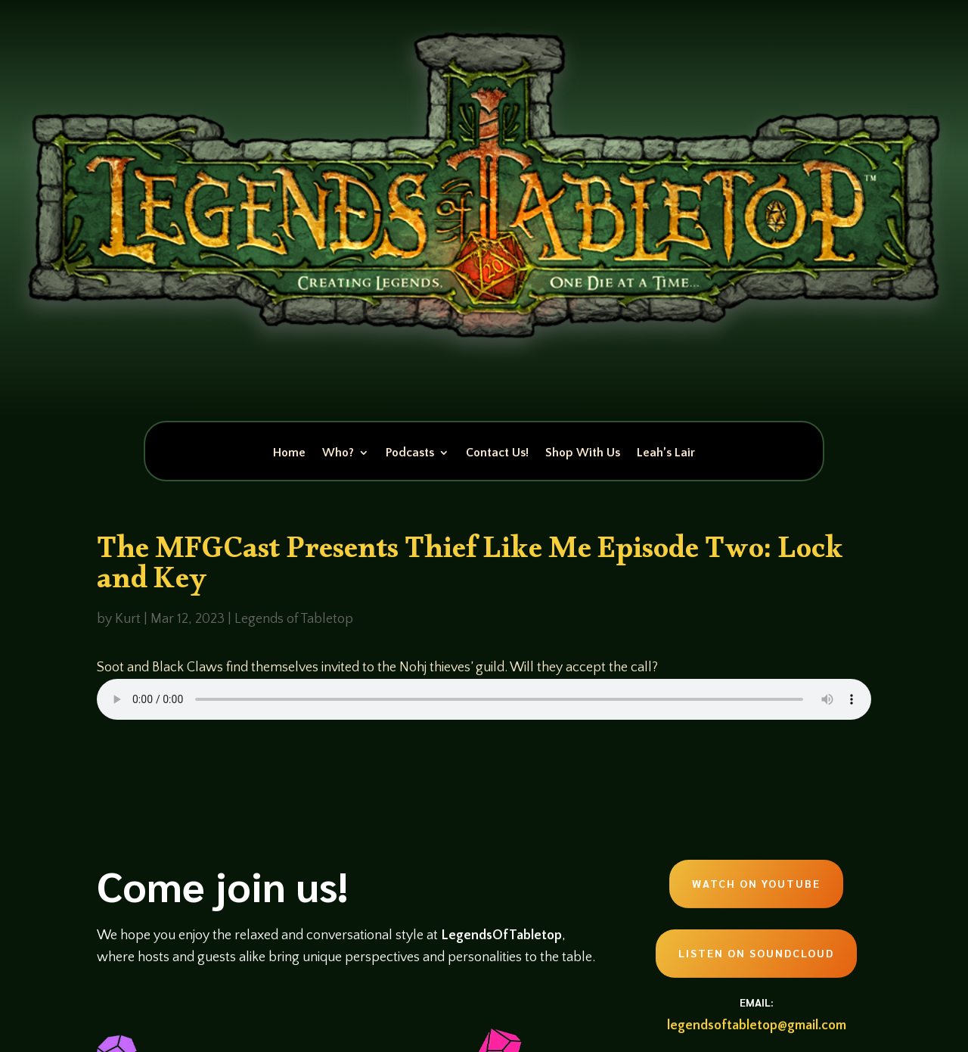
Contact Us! (497, 453)
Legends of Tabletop (293, 619)
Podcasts (410, 453)
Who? (338, 453)
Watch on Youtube (756, 883)
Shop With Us (582, 453)
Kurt (128, 619)
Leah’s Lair (666, 453)
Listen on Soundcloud (756, 953)
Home (289, 453)
